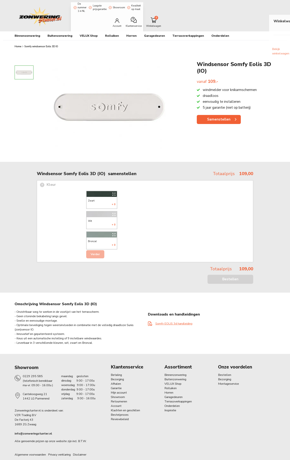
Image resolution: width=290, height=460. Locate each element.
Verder (95, 247)
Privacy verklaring (59, 447)
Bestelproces (120, 408)
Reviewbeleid (120, 412)
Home (18, 39)
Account (116, 399)
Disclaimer (79, 447)
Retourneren (119, 394)
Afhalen (116, 377)
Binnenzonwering (175, 368)
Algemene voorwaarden (30, 447)
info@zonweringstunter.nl (33, 426)
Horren (131, 29)
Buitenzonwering (175, 372)
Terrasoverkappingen (188, 29)
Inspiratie (170, 403)
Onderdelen (172, 399)
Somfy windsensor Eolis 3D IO (41, 39)
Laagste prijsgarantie (116, 4)
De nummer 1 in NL (85, 4)
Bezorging (117, 372)
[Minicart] (263, 15)
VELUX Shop (172, 377)
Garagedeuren (154, 29)
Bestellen (230, 272)
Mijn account (119, 385)
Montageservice (228, 377)
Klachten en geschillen (125, 403)
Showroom (143, 4)
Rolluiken (170, 381)
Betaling (116, 368)
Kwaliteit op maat (167, 4)
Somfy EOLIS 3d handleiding (173, 316)
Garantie (116, 381)
